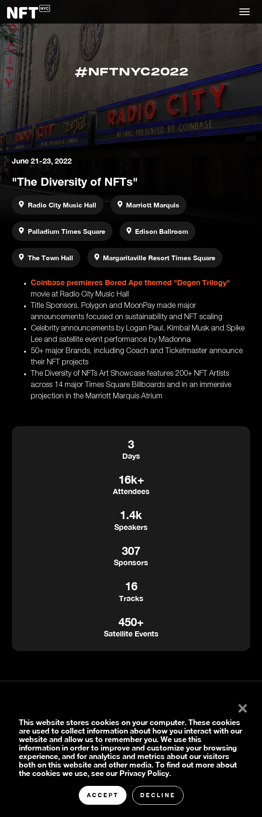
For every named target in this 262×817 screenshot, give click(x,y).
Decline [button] (158, 795)
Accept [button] (102, 795)
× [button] (240, 706)
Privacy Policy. (145, 772)
